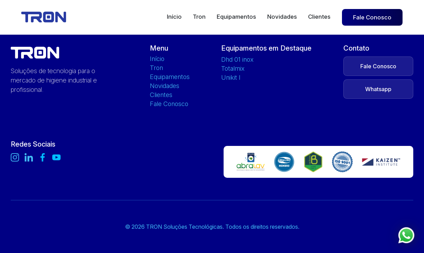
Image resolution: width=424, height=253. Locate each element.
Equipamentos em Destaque (266, 48)
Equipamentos (236, 17)
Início (174, 17)
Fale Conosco (372, 17)
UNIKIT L (230, 78)
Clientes (319, 17)
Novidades (282, 17)
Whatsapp (378, 89)
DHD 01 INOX (237, 59)
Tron (199, 17)
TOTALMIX (232, 69)
